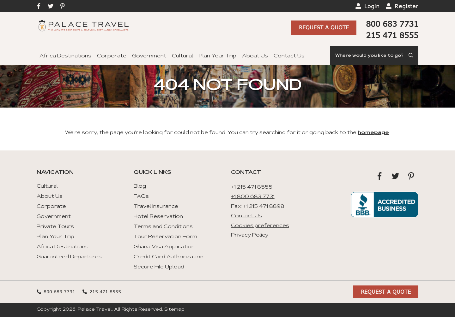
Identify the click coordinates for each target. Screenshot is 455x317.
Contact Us (289, 56)
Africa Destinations (65, 56)
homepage (373, 132)
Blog (140, 186)
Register (406, 6)
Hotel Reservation (158, 216)
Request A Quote (324, 27)
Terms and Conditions (163, 226)
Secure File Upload (159, 267)
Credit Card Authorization (168, 257)
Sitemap (174, 310)
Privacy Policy (249, 235)
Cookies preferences (260, 225)
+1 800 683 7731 (253, 196)
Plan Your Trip (217, 56)
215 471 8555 (392, 35)
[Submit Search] (411, 55)
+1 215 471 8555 (251, 187)
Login (371, 6)
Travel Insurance (156, 206)
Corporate (111, 56)
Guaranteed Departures (69, 257)
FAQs (141, 196)
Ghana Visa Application (164, 246)
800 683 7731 (392, 23)
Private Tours (55, 226)
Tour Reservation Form (165, 236)
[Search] (374, 55)
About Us (255, 56)
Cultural (182, 56)
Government (149, 56)
